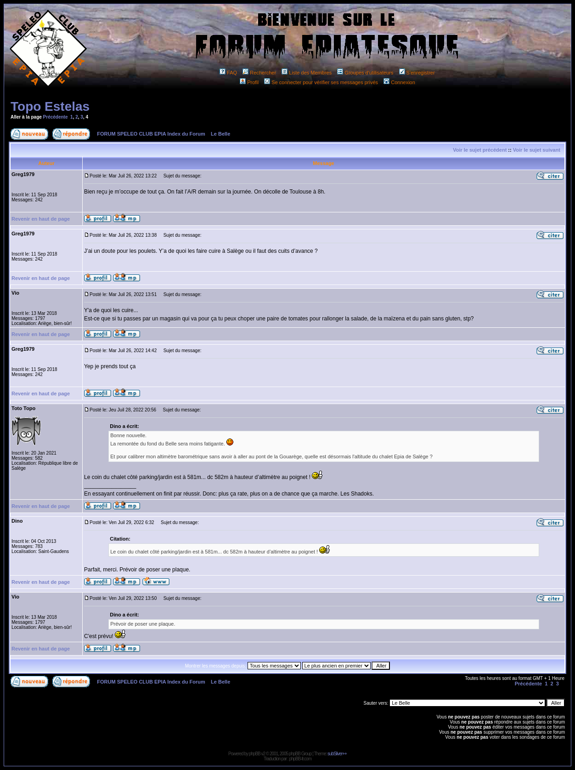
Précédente (55, 117)
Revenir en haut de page (40, 219)
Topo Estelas (50, 106)
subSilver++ (337, 753)
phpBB (254, 753)
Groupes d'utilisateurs (365, 72)
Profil (249, 82)
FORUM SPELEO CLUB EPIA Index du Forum (151, 134)
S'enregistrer (417, 72)
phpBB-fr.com (300, 758)
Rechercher (259, 72)
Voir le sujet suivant (536, 150)
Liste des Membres (307, 72)
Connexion (399, 82)
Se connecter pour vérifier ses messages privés (321, 82)
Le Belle (220, 134)
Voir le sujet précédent (480, 150)
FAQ (228, 72)
